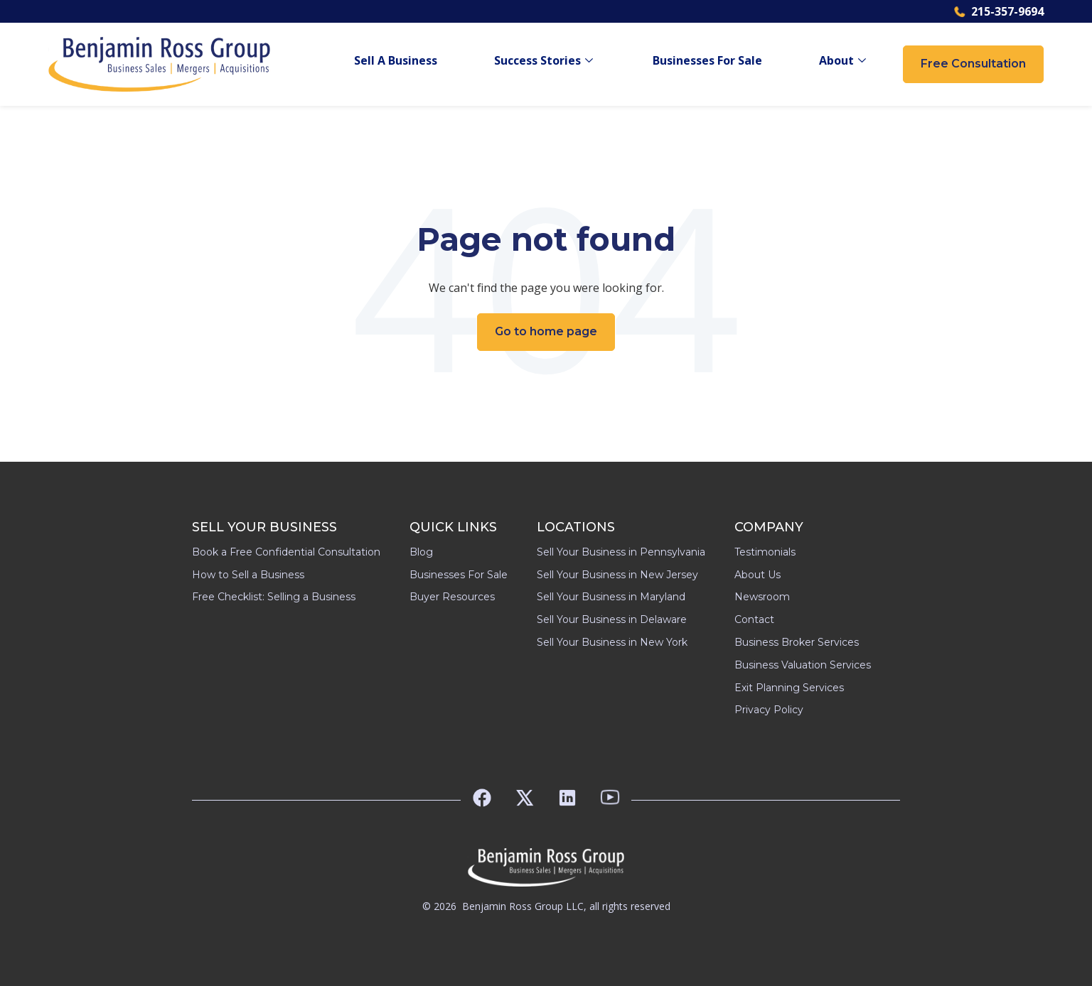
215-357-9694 (999, 11)
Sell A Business (395, 60)
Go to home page (546, 331)
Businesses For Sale (707, 60)
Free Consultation (973, 63)
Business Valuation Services (802, 665)
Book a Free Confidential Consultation (286, 552)
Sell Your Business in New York (612, 642)
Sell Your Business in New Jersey (617, 574)
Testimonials (765, 552)
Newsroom (762, 596)
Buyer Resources (452, 596)
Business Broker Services (796, 642)
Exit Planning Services (789, 687)
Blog (421, 552)
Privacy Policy (768, 709)
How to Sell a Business (248, 574)
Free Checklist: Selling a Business (273, 596)
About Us (757, 574)
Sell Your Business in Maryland (611, 596)
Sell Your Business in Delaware (612, 619)
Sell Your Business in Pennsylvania (621, 552)
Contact (754, 619)
